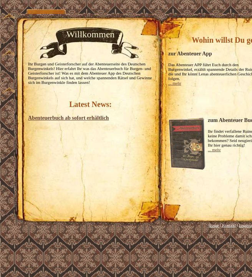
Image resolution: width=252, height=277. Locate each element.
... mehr (174, 83)
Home (214, 225)
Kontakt (228, 225)
